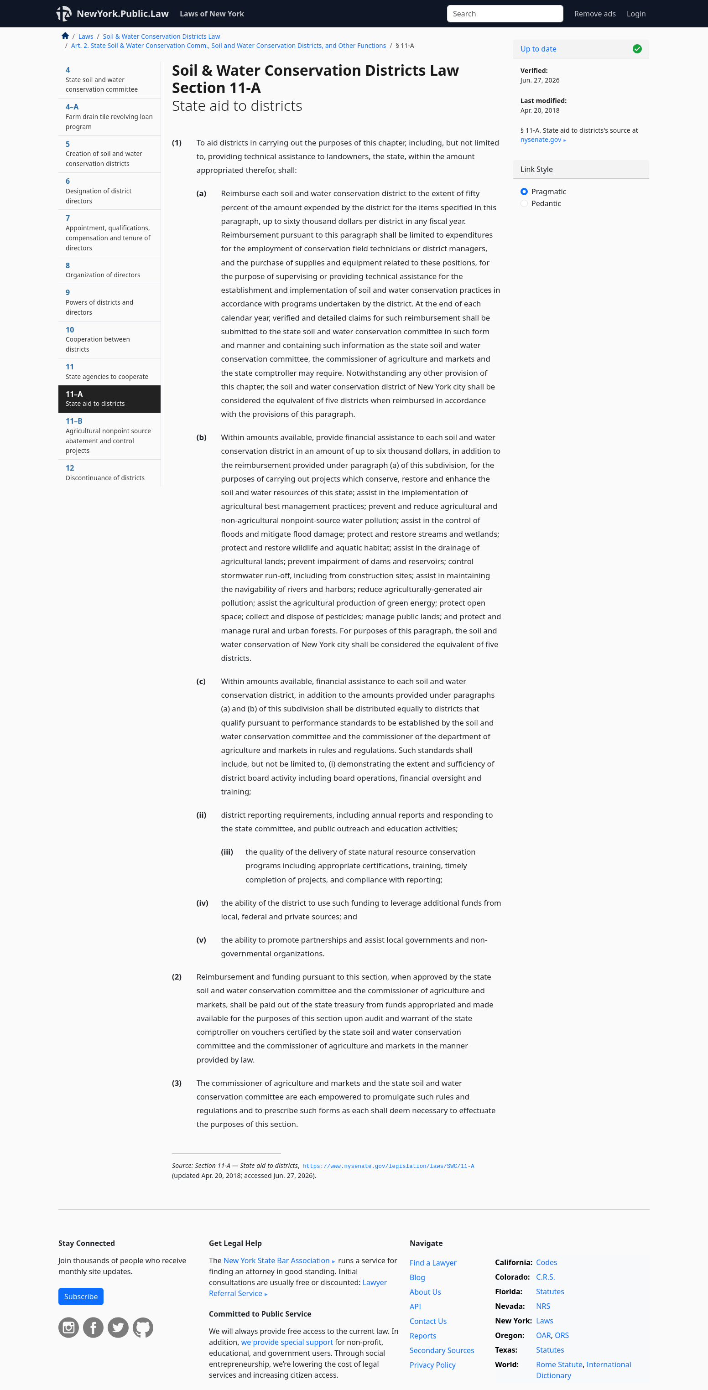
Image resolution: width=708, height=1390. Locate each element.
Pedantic (546, 203)
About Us (425, 1292)
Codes (546, 1262)
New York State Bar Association (277, 1260)
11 (107, 371)
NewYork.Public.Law (123, 13)
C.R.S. (545, 1277)
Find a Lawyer (433, 1263)
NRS (543, 1306)
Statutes (550, 1291)
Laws (86, 36)
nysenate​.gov (541, 139)
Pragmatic (548, 192)
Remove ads (595, 14)
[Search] (505, 13)
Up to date (539, 49)
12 (105, 472)
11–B (108, 435)
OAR (543, 1335)
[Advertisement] (581, 367)
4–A (109, 116)
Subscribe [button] (81, 1296)
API (415, 1307)
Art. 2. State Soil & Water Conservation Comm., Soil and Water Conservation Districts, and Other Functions (228, 45)
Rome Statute (559, 1364)
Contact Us (428, 1321)
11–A (95, 398)
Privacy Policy (433, 1365)
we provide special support (287, 1342)
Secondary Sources (442, 1350)
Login (636, 14)
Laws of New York (212, 14)
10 (98, 339)
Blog (417, 1277)
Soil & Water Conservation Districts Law (161, 36)
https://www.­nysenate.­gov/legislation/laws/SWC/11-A (388, 1166)
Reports (423, 1336)
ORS (562, 1335)
